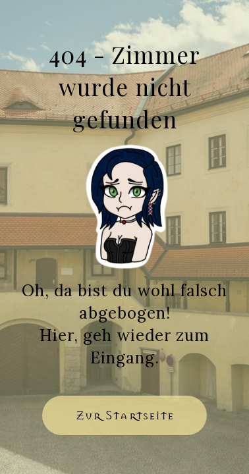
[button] (125, 415)
